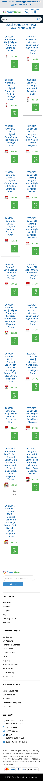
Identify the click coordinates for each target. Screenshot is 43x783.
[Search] (21, 19)
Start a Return (9, 652)
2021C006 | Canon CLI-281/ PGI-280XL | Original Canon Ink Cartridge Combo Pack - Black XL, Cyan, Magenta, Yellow (11, 521)
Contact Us (7, 637)
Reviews (6, 606)
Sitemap (6, 622)
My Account (8, 641)
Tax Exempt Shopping (12, 702)
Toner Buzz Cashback (12, 645)
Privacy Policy (8, 672)
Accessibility (8, 676)
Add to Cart (14, 64)
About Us (7, 602)
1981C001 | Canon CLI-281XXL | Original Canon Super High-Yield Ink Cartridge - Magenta (32, 136)
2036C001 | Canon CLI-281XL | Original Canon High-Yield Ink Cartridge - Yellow (32, 182)
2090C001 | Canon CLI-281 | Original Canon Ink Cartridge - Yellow (11, 271)
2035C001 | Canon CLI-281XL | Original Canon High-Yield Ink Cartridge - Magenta (32, 228)
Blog (5, 614)
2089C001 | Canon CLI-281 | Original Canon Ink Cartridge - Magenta (32, 415)
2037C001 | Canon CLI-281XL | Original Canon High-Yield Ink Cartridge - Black (32, 363)
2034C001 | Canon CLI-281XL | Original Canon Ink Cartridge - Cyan (10, 226)
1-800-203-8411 (12, 727)
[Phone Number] (26, 11)
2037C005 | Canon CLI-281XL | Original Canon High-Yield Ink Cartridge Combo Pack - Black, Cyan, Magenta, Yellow (11, 367)
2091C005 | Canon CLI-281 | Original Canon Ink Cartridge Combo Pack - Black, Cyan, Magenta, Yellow (11, 315)
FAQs (5, 656)
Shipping (6, 660)
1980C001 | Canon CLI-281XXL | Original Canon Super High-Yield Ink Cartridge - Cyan (11, 182)
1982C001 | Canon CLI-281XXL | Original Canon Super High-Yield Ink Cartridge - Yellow (11, 136)
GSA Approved (9, 694)
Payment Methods (10, 664)
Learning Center (9, 618)
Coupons (6, 610)
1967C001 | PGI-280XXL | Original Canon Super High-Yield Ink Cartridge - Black (32, 45)
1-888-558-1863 (12, 731)
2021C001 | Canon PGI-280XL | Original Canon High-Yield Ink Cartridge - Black (11, 90)
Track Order (8, 648)
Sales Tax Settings (10, 691)
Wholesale (7, 698)
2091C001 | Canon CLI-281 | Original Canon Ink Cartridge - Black (32, 271)
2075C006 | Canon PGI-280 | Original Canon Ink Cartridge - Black (32, 87)
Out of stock (14, 493)
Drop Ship (7, 706)
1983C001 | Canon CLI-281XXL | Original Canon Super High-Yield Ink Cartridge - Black (32, 314)
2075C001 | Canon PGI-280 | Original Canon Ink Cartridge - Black (11, 43)
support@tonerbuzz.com (16, 742)
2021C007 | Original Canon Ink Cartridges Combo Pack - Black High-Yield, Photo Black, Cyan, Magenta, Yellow (32, 461)
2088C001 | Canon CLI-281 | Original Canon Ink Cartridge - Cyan (11, 415)
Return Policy (8, 668)
